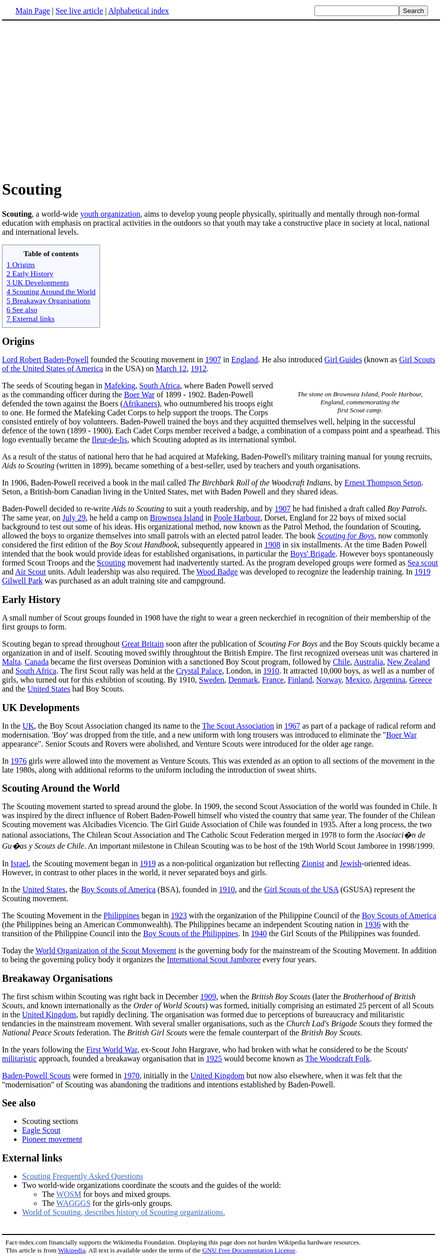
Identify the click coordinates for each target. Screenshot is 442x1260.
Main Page (33, 11)
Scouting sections (50, 1121)
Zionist (313, 863)
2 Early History (30, 273)
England (245, 359)
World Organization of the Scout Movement (106, 950)
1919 (422, 571)
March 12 (171, 368)
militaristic (19, 1058)
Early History (31, 599)
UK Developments (41, 707)
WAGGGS (73, 1203)
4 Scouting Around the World (51, 291)
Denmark (243, 680)
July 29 (74, 517)
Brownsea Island (177, 517)
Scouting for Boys (346, 535)
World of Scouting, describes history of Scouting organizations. (123, 1212)
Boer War (139, 394)
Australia (368, 662)
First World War (111, 1049)
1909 (208, 996)
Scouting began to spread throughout (62, 644)
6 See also (22, 309)
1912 (198, 368)
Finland (300, 680)
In (6, 863)
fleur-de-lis (109, 439)
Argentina (390, 680)
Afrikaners (140, 403)
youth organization (110, 214)
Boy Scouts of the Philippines (190, 933)
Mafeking (119, 385)
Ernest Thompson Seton (382, 482)
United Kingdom (49, 1014)
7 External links (30, 318)
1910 (271, 671)
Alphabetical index (138, 11)
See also (19, 1102)
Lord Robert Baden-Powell (45, 359)
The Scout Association (238, 726)
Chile (341, 662)
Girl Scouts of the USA (301, 889)
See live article (79, 11)
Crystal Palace (199, 671)
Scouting (111, 562)
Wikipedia (72, 1250)
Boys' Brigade (312, 553)
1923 (179, 915)
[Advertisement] (221, 100)
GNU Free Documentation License (248, 1250)
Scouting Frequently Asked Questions (82, 1176)
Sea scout (423, 562)
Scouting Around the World (61, 788)
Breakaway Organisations (57, 978)
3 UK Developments (37, 282)
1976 (18, 761)
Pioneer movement (52, 1139)
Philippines (122, 915)
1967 (292, 726)
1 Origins (20, 264)
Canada (36, 662)
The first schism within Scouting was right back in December (101, 996)
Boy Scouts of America (118, 889)
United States (49, 689)
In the (12, 726)
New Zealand (408, 662)
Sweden (211, 680)
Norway (329, 680)
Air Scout (30, 571)
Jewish (351, 863)
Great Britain (143, 644)
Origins (18, 341)
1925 (214, 1058)
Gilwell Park (22, 580)
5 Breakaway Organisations (48, 300)
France (273, 680)
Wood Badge (217, 571)
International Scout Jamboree (214, 959)
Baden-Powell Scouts (36, 1075)
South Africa (160, 385)
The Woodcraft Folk (337, 1058)
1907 (213, 359)
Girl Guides (343, 359)
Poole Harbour (237, 517)
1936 (372, 924)
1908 (272, 544)
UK (28, 726)
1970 (132, 1075)
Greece (421, 680)
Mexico (358, 680)
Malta (11, 662)
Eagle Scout (41, 1130)
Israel (19, 863)
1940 (259, 933)
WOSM (69, 1194)
